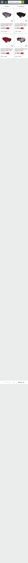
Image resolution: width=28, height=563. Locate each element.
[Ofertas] (14, 2)
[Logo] (5, 2)
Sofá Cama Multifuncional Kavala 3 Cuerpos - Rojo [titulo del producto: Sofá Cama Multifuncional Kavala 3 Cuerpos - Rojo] (7, 49)
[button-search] (22, 2)
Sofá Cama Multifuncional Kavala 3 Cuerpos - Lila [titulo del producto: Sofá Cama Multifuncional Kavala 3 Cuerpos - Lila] (7, 24)
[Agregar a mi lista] (12, 21)
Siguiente (21, 382)
